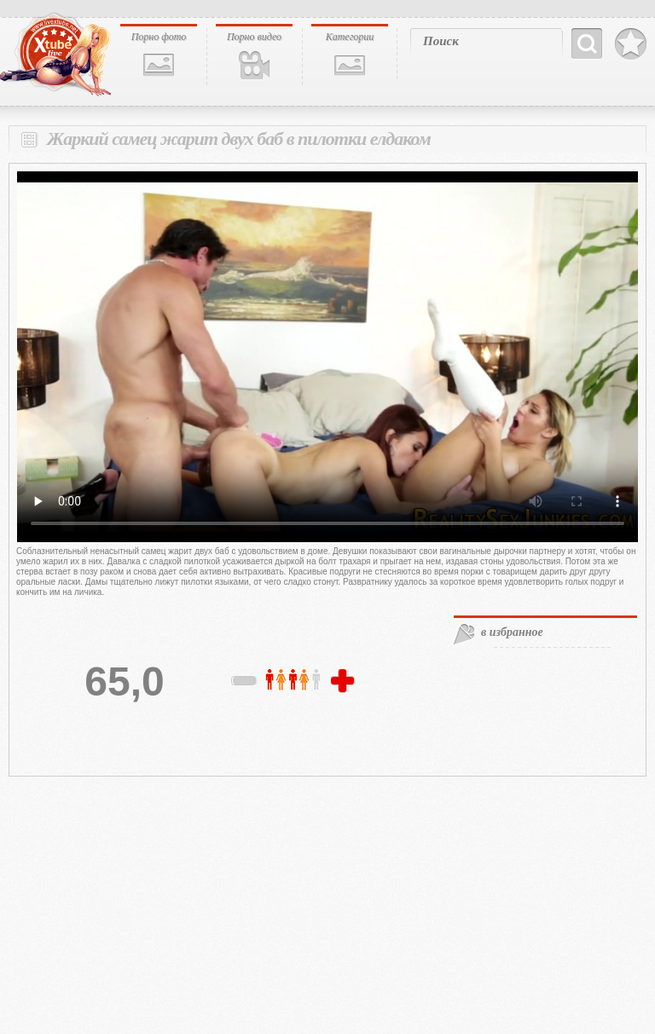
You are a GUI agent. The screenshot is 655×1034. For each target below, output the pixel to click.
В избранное (630, 44)
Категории (350, 37)
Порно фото (159, 37)
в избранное (512, 632)
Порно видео (254, 37)
